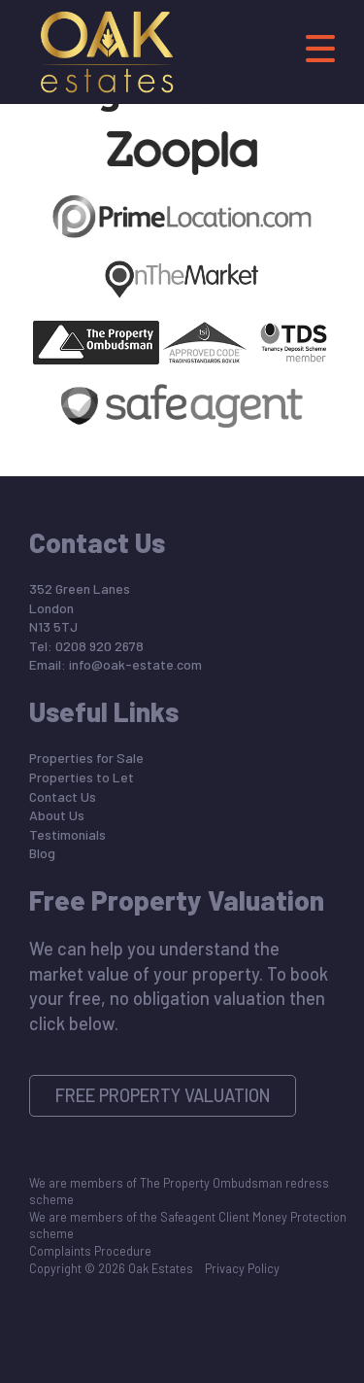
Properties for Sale (86, 757)
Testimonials (67, 834)
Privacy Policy (242, 1268)
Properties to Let (81, 777)
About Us (56, 815)
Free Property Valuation (163, 1095)
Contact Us (62, 796)
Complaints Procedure (90, 1251)
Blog (42, 853)
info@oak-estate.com (135, 664)
